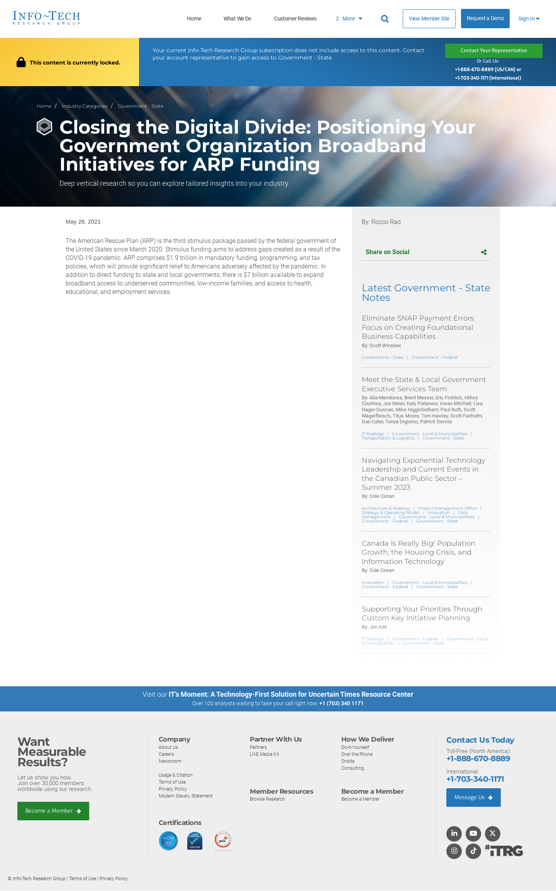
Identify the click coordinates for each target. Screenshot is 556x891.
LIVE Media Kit (265, 754)
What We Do (237, 18)
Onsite (348, 761)
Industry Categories (84, 106)
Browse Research (269, 799)
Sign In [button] (529, 18)
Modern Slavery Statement (188, 796)
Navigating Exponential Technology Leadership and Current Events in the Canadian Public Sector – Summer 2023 (423, 474)
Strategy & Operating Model (391, 512)
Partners (259, 747)
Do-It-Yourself (356, 747)
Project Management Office (447, 508)
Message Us (474, 798)
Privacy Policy (174, 789)
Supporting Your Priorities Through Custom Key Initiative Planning (422, 613)
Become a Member (54, 811)
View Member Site (429, 18)
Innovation (439, 512)
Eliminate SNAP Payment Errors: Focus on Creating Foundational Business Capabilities (418, 327)
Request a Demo (485, 18)
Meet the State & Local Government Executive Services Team (424, 384)
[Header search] (386, 19)
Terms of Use (173, 782)
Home (194, 18)
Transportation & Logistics (388, 438)
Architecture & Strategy (386, 508)
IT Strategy (373, 433)
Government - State (140, 106)
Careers (167, 754)
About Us (169, 747)
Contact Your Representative (494, 50)
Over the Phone (358, 754)
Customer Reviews (295, 18)
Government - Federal (435, 357)
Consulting (352, 768)
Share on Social (426, 252)
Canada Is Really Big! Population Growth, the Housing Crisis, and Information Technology (418, 552)
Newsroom (171, 761)
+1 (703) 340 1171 (341, 704)
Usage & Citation (177, 775)
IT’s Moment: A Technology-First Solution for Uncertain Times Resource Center (291, 695)
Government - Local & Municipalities (430, 433)
